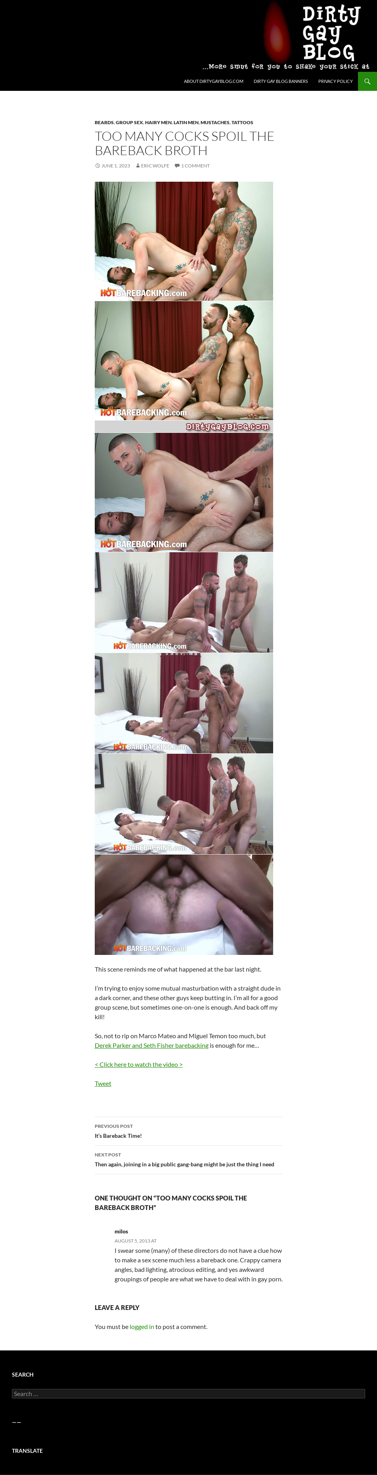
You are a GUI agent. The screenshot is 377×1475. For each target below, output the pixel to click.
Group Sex (129, 122)
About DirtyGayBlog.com (213, 81)
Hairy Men (158, 122)
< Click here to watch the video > (139, 1064)
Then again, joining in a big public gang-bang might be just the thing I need (189, 1159)
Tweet (103, 1083)
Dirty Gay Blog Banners (281, 81)
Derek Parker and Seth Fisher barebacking (152, 1045)
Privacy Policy (335, 81)
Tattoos (242, 122)
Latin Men (186, 122)
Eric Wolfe (155, 166)
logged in (142, 1326)
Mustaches (215, 122)
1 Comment (195, 166)
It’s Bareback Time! (189, 1130)
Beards (104, 122)
